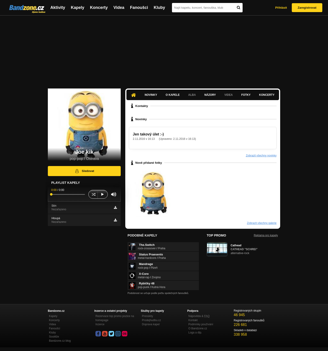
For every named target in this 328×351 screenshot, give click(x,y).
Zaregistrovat (307, 7)
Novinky (151, 94)
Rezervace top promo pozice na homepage (114, 318)
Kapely (77, 7)
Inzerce (99, 324)
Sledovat (84, 171)
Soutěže (54, 336)
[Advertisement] (164, 50)
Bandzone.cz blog (60, 340)
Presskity (147, 316)
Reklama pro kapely (266, 235)
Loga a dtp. (195, 332)
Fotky (246, 94)
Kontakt (193, 320)
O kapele (172, 94)
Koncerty (99, 7)
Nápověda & (199, 316)
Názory (210, 94)
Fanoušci (139, 7)
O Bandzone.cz (197, 328)
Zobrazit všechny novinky (261, 155)
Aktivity (57, 7)
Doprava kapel (150, 324)
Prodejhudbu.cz (151, 320)
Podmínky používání (200, 324)
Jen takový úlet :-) (148, 134)
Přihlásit (281, 7)
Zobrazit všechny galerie (262, 223)
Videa (118, 7)
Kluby (159, 7)
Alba (192, 94)
